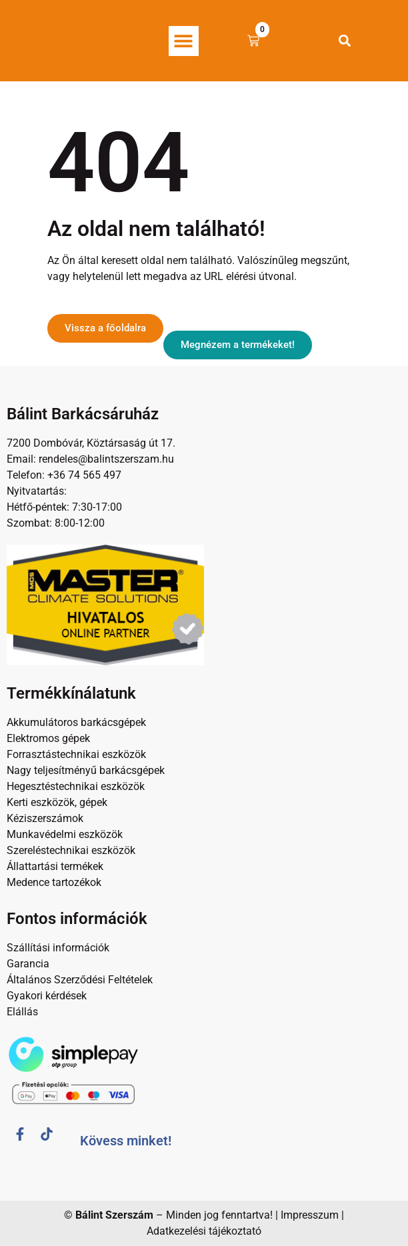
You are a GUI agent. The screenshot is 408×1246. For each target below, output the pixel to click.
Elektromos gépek (48, 738)
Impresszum (310, 1215)
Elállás (22, 1011)
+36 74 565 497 (84, 475)
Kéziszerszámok (45, 818)
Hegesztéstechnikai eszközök (76, 786)
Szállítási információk (58, 947)
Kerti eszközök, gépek (57, 802)
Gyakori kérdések (47, 995)
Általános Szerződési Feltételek (80, 979)
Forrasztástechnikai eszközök (76, 754)
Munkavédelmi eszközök (65, 834)
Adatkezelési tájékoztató (204, 1231)
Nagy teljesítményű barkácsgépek (86, 770)
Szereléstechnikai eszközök (71, 850)
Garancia (28, 963)
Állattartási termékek (55, 866)
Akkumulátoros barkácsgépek (76, 722)
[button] (184, 41)
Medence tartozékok (54, 882)
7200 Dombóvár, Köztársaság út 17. (91, 443)
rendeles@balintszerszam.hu (105, 459)
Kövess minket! (125, 1141)
